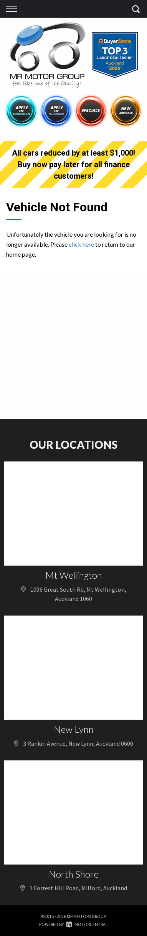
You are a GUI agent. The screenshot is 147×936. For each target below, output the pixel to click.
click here (81, 244)
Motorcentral (87, 924)
